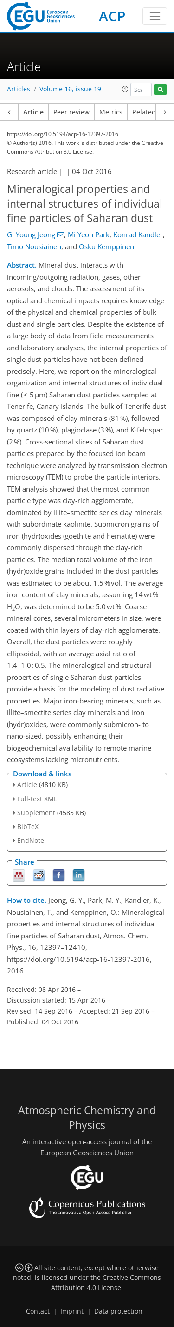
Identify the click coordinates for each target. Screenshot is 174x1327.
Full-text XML (37, 798)
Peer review (71, 112)
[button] (125, 89)
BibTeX (28, 826)
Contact (38, 1311)
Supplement (36, 812)
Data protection (118, 1311)
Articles (18, 89)
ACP (112, 15)
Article (33, 112)
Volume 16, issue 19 (70, 89)
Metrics (110, 112)
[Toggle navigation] (154, 16)
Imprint (72, 1311)
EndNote (30, 840)
